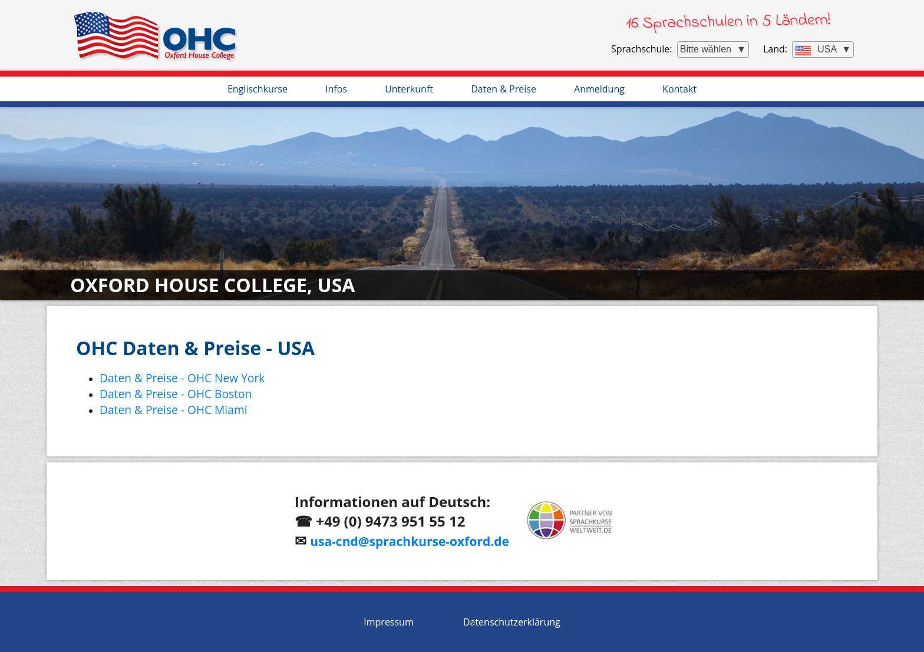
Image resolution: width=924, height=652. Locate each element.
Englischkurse (257, 88)
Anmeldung (599, 88)
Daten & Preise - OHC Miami (174, 410)
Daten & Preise (503, 88)
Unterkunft (409, 88)
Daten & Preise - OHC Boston (176, 394)
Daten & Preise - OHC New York (182, 378)
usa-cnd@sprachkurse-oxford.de (409, 541)
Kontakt (679, 88)
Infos (336, 88)
